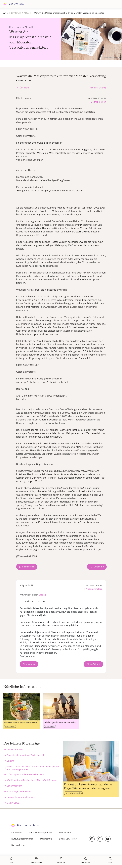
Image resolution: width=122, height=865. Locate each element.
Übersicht (24, 87)
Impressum (16, 832)
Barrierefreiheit (18, 845)
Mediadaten (65, 832)
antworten (31, 664)
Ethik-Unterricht (14, 785)
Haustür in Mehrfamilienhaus (21, 797)
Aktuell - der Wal (15, 749)
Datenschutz (46, 838)
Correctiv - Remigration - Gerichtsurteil (25, 755)
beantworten (28, 566)
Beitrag (42, 594)
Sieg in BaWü (13, 802)
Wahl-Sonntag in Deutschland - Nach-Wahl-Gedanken (32, 780)
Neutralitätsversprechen (40, 832)
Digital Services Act (68, 838)
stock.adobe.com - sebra (112, 57)
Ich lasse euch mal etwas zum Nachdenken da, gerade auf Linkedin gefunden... (33, 768)
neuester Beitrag (98, 87)
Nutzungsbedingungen (22, 838)
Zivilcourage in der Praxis (19, 791)
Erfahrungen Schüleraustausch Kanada (25, 774)
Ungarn (10, 760)
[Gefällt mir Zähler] (97, 567)
